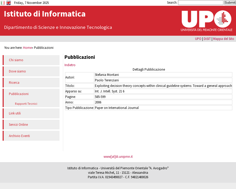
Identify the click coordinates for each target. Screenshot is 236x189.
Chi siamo (16, 60)
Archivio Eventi (19, 136)
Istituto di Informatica (45, 13)
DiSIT (207, 38)
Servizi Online (18, 124)
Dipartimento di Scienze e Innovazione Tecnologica (58, 27)
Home (27, 47)
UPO (198, 38)
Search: (172, 2)
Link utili (15, 113)
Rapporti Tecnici (26, 104)
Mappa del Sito (223, 38)
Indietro (70, 65)
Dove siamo (17, 71)
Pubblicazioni (19, 94)
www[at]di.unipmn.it (118, 156)
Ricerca (14, 82)
